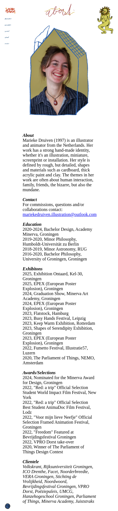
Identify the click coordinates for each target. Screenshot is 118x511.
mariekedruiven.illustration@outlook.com (60, 214)
